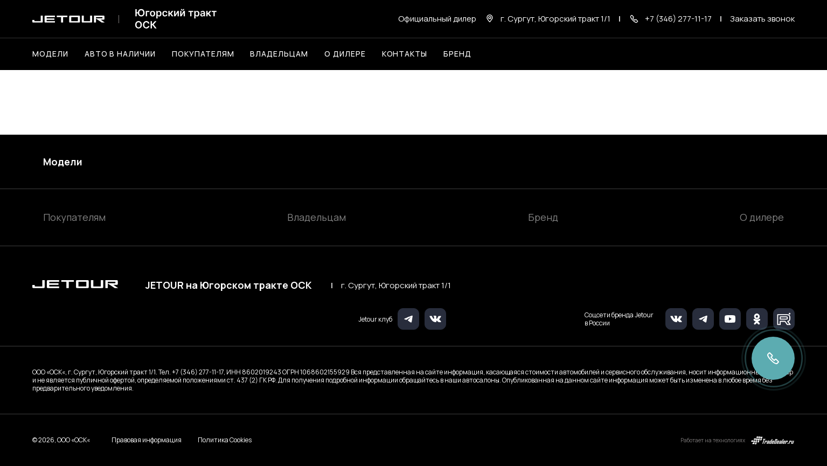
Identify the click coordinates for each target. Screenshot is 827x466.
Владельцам (316, 217)
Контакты (405, 53)
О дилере (345, 53)
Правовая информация (147, 440)
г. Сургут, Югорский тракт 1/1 (396, 285)
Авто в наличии (120, 53)
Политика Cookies (225, 440)
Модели (62, 161)
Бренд (543, 217)
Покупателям (74, 217)
